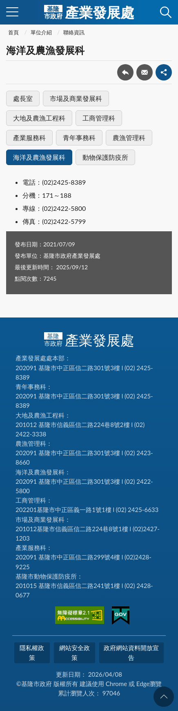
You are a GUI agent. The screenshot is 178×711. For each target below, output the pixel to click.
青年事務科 (79, 137)
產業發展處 (89, 12)
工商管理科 (98, 118)
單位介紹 (41, 32)
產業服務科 (29, 137)
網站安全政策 (74, 652)
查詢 (166, 12)
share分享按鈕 (164, 72)
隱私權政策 (32, 652)
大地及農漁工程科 (39, 118)
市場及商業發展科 (76, 98)
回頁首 (164, 696)
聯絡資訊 (74, 32)
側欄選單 (12, 11)
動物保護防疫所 (105, 157)
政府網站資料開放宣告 (131, 652)
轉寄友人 (144, 72)
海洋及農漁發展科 (39, 157)
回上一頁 (125, 72)
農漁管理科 (129, 137)
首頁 (13, 32)
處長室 (23, 98)
